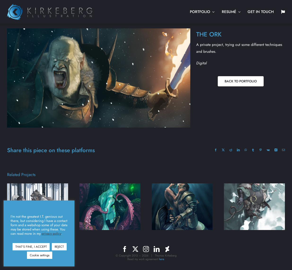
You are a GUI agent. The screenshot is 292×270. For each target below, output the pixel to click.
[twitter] (135, 249)
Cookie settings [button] (39, 255)
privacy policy (51, 233)
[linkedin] (157, 249)
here (161, 259)
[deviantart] (167, 249)
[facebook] (125, 249)
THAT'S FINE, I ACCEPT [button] (31, 246)
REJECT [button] (59, 246)
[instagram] (146, 249)
